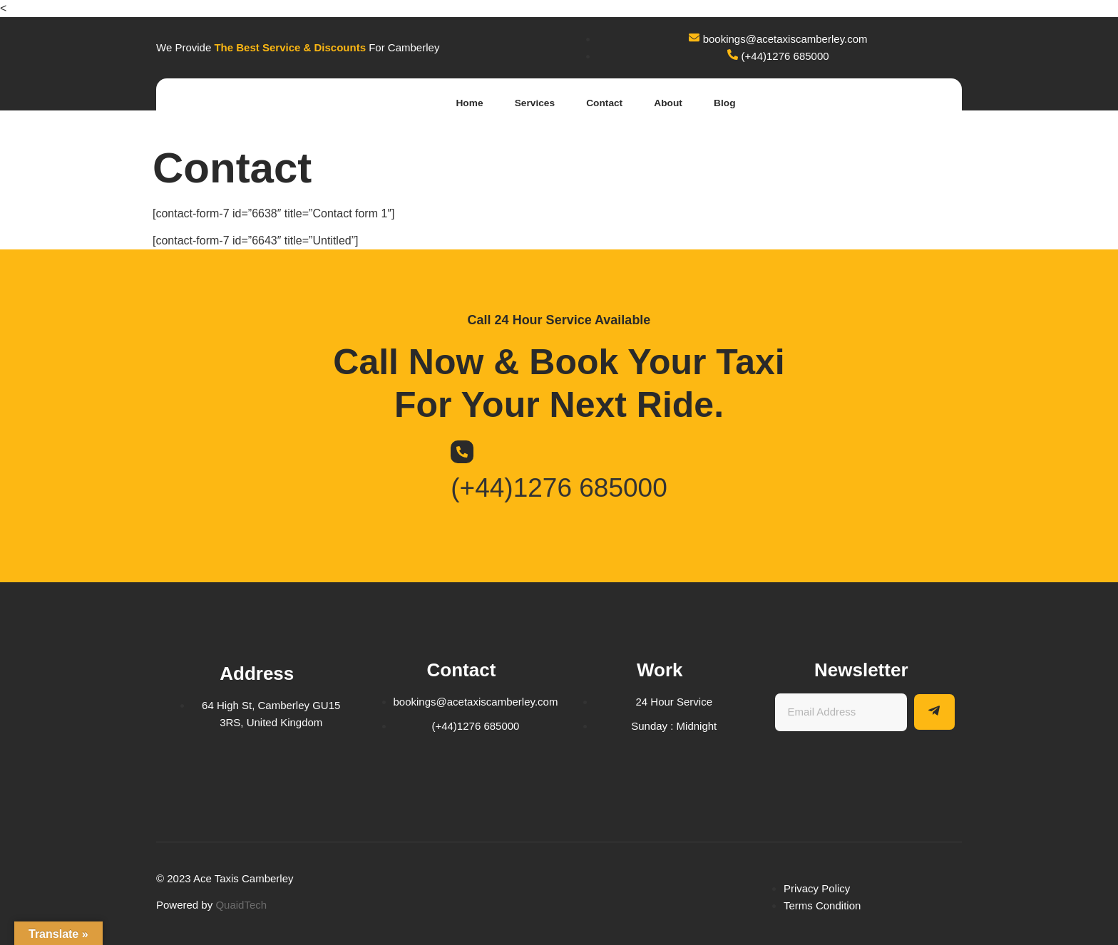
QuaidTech (241, 905)
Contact (590, 103)
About (660, 103)
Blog (723, 103)
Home (440, 103)
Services (512, 103)
